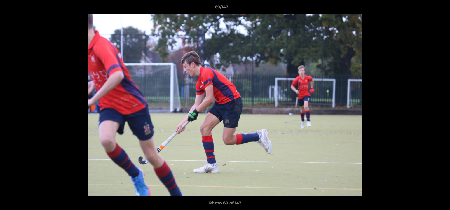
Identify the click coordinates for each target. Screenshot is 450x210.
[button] (425, 8)
